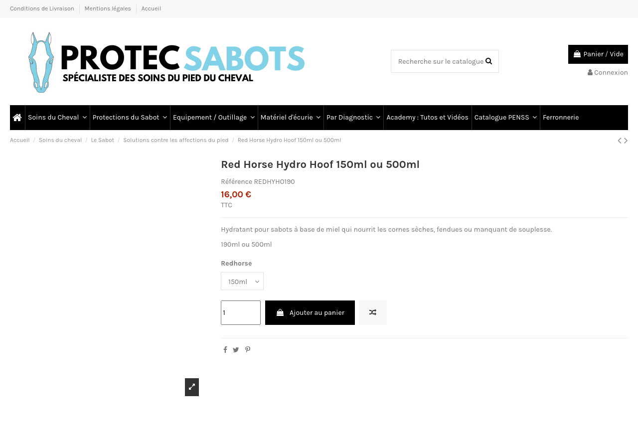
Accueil (151, 8)
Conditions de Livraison (43, 8)
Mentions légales (109, 8)
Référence (236, 181)
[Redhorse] (242, 281)
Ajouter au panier (310, 312)
